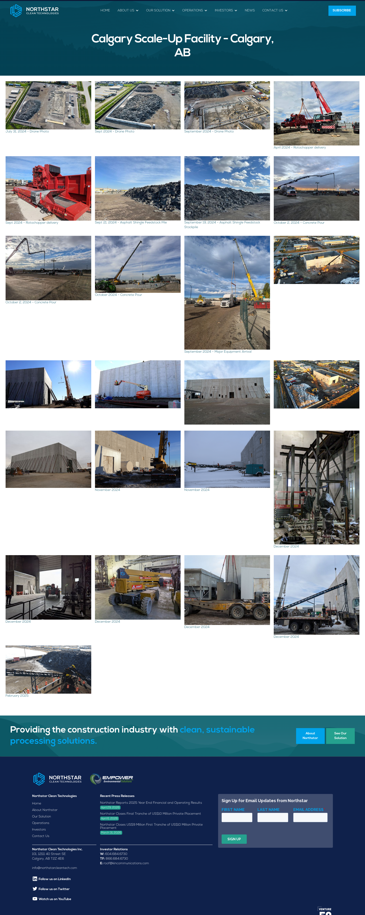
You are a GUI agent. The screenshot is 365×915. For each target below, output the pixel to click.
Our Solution (41, 816)
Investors (39, 829)
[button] (128, 11)
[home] (34, 10)
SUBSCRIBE (342, 10)
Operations (40, 823)
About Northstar (44, 810)
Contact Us (40, 836)
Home (105, 10)
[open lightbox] (48, 108)
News (250, 10)
